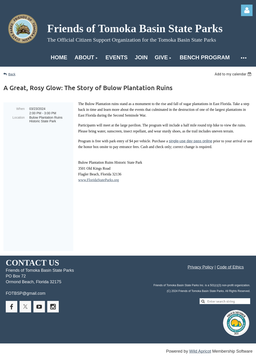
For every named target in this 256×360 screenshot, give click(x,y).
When (20, 109)
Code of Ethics (230, 241)
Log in (247, 10)
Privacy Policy (200, 241)
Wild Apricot (200, 325)
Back (11, 74)
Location (18, 117)
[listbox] (234, 74)
